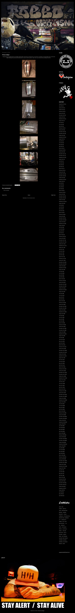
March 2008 (61, 455)
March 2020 (61, 190)
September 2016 (62, 267)
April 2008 (61, 453)
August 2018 (61, 225)
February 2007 (61, 479)
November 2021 (62, 155)
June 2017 (61, 251)
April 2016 (61, 276)
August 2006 (61, 490)
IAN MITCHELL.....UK (63, 523)
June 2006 (61, 491)
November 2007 (62, 462)
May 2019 (60, 208)
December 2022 (62, 131)
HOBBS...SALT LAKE (63, 521)
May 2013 (60, 341)
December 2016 (62, 262)
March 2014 (61, 322)
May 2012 (60, 363)
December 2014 (62, 306)
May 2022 (60, 144)
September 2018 (62, 223)
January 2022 (61, 151)
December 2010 (62, 394)
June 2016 (61, 273)
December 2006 (62, 482)
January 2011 (61, 392)
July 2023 (60, 122)
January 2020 (61, 194)
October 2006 (61, 486)
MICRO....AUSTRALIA (63, 528)
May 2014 (60, 319)
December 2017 (62, 240)
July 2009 (60, 425)
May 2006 (60, 493)
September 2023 (62, 118)
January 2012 (61, 370)
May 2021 (60, 164)
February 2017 (61, 258)
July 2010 (60, 403)
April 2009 (61, 431)
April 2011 (61, 387)
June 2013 (61, 339)
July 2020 (60, 183)
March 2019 (61, 212)
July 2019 (60, 205)
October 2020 (61, 177)
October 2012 (61, 354)
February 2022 (61, 150)
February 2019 (61, 214)
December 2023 (62, 115)
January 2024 (61, 113)
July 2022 (60, 140)
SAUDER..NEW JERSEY (63, 538)
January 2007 (61, 480)
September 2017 (62, 245)
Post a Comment (6, 190)
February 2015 (61, 302)
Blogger (43, 610)
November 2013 (62, 330)
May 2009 (60, 429)
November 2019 (62, 197)
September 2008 (62, 444)
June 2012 (61, 361)
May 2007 (60, 473)
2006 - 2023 (61, 506)
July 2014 (60, 315)
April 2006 (61, 495)
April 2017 (61, 254)
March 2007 (61, 477)
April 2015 (61, 298)
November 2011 (62, 374)
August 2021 (61, 159)
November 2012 (62, 352)
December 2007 (62, 460)
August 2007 (61, 468)
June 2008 (61, 449)
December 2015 (62, 284)
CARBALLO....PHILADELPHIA (64, 516)
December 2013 (62, 328)
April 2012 (61, 365)
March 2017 (61, 256)
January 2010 (61, 414)
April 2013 (61, 343)
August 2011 (61, 379)
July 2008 (60, 447)
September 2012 (62, 355)
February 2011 (61, 390)
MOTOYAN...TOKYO (62, 532)
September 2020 (62, 179)
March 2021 (61, 168)
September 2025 (62, 104)
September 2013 (62, 333)
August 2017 (61, 247)
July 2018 (60, 227)
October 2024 (61, 109)
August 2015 (61, 291)
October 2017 (61, 243)
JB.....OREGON (62, 525)
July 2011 (60, 381)
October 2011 (61, 376)
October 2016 (61, 265)
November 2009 (62, 418)
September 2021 (62, 157)
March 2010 (61, 411)
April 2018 (61, 232)
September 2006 (62, 488)
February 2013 (61, 346)
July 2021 (60, 161)
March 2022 (61, 148)
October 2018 (61, 221)
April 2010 (61, 409)
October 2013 (61, 332)
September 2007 (62, 466)
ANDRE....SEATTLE (62, 508)
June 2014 (61, 317)
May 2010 (60, 407)
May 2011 (60, 385)
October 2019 (61, 199)
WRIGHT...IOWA (62, 543)
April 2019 (61, 210)
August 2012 (61, 357)
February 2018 (61, 236)
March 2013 (61, 344)
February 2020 (61, 192)
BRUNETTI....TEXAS (62, 514)
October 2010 (61, 398)
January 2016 (61, 282)
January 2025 (61, 107)
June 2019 (61, 207)
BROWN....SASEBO (62, 512)
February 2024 (61, 111)
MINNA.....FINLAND (62, 530)
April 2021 (61, 166)
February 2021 (61, 170)
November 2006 (62, 484)
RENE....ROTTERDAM (63, 536)
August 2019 (61, 203)
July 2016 (60, 271)
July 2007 (60, 469)
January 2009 (61, 436)
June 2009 (61, 427)
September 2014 (62, 311)
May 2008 (60, 451)
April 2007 (61, 475)
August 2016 (61, 269)
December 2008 (62, 438)
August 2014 (61, 313)
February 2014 (61, 324)
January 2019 (61, 216)
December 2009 (62, 416)
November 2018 (62, 219)
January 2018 (61, 238)
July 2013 (60, 337)
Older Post (53, 195)
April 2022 (61, 146)
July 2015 (60, 293)
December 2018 (62, 218)
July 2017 (60, 249)
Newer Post (4, 195)
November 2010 (62, 396)
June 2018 (61, 229)
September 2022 (62, 137)
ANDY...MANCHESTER (63, 510)
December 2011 (62, 372)
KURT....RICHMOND (62, 527)
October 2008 (61, 442)
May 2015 (60, 297)
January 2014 (61, 326)
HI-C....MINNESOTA (62, 519)
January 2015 (61, 304)
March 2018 (61, 234)
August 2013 (61, 335)
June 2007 (61, 471)
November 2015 (62, 286)
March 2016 (61, 278)
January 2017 (61, 260)
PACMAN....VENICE (62, 534)
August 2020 (61, 181)
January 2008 (61, 458)
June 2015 (61, 295)
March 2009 (61, 433)
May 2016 (60, 275)
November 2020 (62, 175)
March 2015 (61, 300)
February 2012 (61, 368)
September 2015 (62, 289)
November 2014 (62, 308)
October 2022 (61, 135)
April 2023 (61, 126)
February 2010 (61, 412)
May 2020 (60, 186)
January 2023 (61, 129)
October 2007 (61, 464)
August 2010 (61, 401)
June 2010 (61, 405)
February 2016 (61, 280)
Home (29, 195)
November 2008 (62, 440)
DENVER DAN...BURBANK (64, 517)
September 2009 (62, 422)
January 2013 (61, 348)
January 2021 (61, 172)
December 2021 (62, 153)
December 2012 (62, 350)
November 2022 (62, 133)
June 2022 (61, 142)
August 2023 (61, 120)
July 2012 (60, 359)
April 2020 (61, 188)
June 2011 (61, 383)
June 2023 (61, 124)
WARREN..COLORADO (63, 541)
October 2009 (61, 420)
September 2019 (62, 201)
